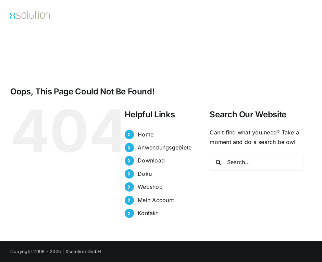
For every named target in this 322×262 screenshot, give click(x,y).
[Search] (218, 162)
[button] (300, 47)
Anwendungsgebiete (164, 147)
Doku (145, 173)
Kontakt (148, 213)
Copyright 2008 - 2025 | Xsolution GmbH (55, 251)
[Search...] (256, 162)
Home (145, 134)
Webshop (150, 186)
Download (151, 160)
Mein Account (156, 200)
